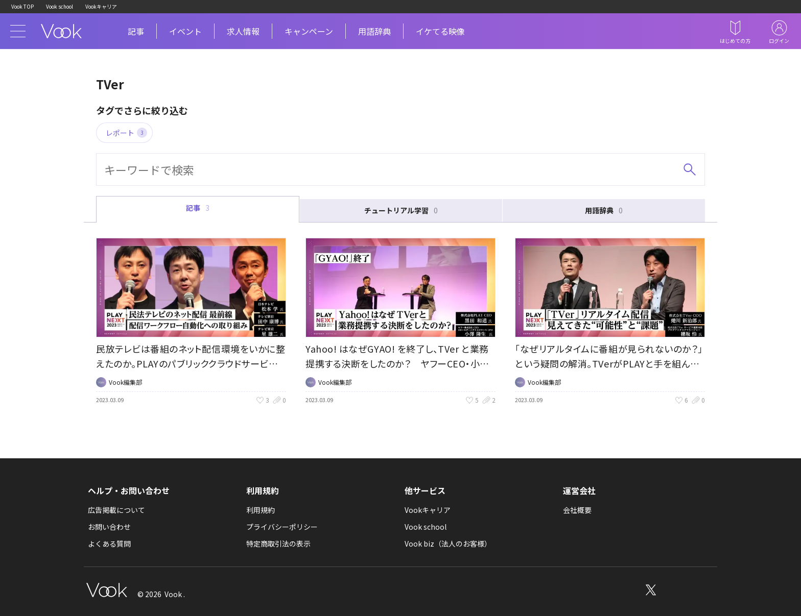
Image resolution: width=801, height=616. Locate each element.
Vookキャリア (101, 6)
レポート (126, 133)
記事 (136, 31)
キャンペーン (309, 31)
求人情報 (243, 31)
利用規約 (260, 510)
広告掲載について (116, 510)
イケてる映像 (440, 31)
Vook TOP (22, 6)
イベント (185, 31)
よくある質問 (109, 543)
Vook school (59, 6)
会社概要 (577, 510)
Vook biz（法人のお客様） (448, 543)
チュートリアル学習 (401, 210)
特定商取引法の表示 (278, 543)
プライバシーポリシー (282, 527)
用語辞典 (374, 31)
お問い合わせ (109, 527)
